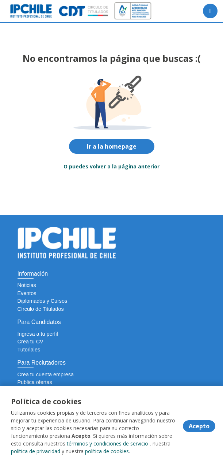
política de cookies (107, 451)
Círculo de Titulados (41, 309)
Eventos (27, 293)
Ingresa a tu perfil (38, 334)
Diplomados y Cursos (43, 301)
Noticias (27, 285)
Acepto (199, 426)
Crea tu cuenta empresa (46, 374)
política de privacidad (35, 451)
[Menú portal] (210, 11)
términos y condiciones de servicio (107, 443)
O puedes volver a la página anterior (111, 166)
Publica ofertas (35, 382)
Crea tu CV (30, 341)
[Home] (31, 11)
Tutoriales (29, 350)
